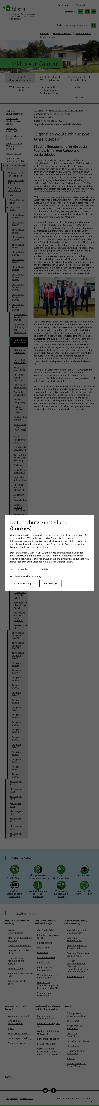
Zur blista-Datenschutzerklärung (25, 576)
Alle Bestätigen (50, 583)
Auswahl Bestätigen (23, 583)
